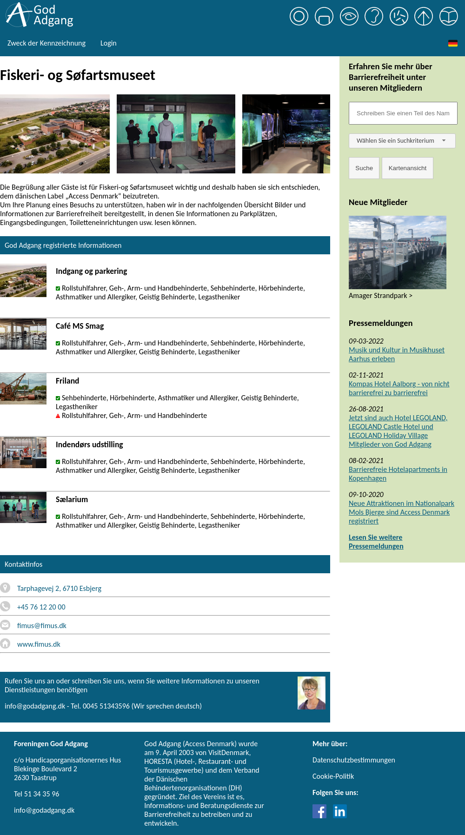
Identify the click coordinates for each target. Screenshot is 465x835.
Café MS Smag (80, 326)
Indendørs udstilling (89, 444)
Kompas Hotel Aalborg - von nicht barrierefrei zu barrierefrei (399, 388)
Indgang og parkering (91, 271)
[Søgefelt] (403, 113)
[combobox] (402, 140)
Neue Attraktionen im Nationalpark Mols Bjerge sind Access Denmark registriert (401, 512)
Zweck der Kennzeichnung (46, 43)
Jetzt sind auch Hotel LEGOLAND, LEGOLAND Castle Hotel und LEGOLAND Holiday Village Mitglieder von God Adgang (398, 431)
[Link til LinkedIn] (340, 815)
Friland (68, 381)
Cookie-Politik (333, 776)
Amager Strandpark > (380, 295)
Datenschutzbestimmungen (353, 759)
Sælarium (72, 499)
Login (108, 43)
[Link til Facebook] (321, 815)
